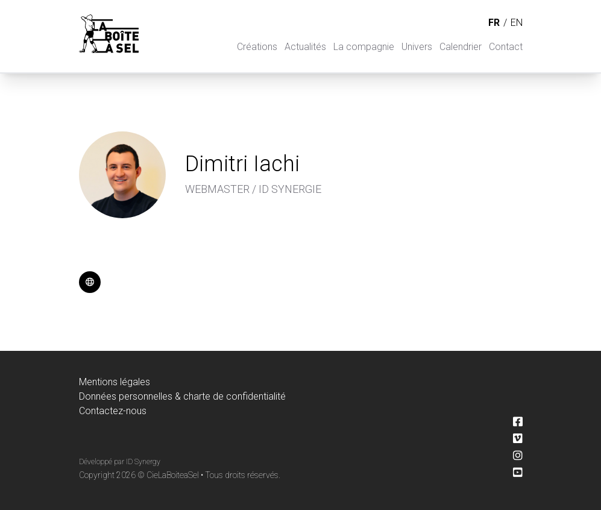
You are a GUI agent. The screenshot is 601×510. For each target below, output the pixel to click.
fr (494, 22)
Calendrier (460, 46)
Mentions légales (114, 382)
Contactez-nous (112, 411)
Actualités (305, 46)
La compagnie (363, 46)
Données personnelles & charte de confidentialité (182, 396)
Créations (257, 46)
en (517, 22)
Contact (506, 46)
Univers (416, 46)
